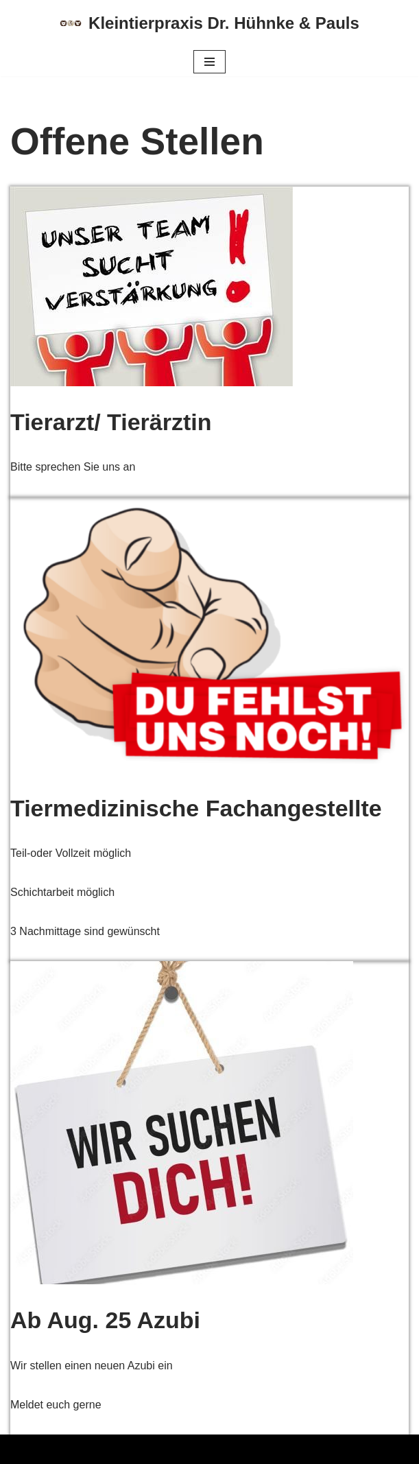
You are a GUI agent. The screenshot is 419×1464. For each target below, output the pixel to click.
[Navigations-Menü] (209, 61)
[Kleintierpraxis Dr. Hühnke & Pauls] (209, 24)
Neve (23, 1449)
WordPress (148, 1449)
